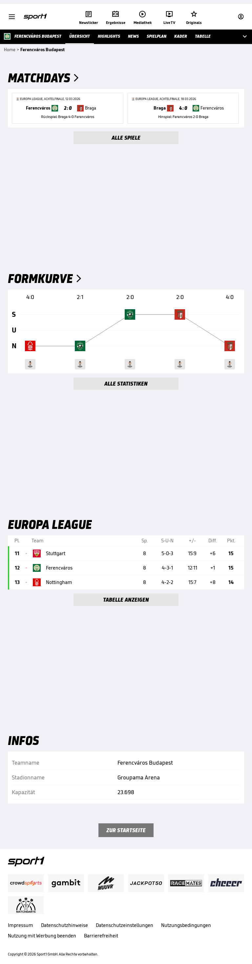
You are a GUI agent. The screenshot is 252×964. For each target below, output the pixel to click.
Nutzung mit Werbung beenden (42, 936)
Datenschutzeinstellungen (124, 925)
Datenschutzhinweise (64, 925)
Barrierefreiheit (101, 936)
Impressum (20, 925)
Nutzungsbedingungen (186, 925)
